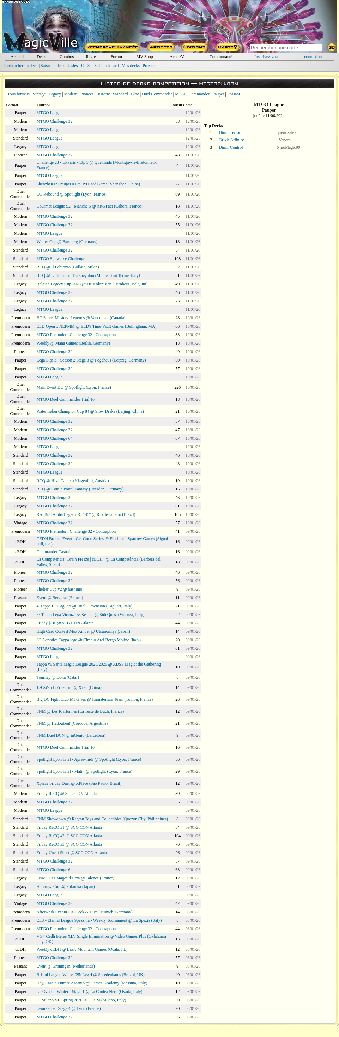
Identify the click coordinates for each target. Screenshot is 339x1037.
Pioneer (86, 94)
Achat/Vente (180, 56)
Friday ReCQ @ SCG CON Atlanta (66, 793)
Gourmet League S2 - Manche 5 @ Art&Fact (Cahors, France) (89, 206)
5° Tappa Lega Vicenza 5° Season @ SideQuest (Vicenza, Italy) (90, 614)
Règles (91, 56)
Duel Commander (157, 94)
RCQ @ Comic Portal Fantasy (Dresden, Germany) (79, 489)
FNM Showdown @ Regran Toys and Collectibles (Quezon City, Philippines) (102, 818)
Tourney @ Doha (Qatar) (57, 677)
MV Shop (145, 56)
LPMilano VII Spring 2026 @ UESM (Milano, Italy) (81, 1000)
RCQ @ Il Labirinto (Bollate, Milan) (67, 267)
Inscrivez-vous (266, 56)
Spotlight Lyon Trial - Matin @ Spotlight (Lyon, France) (84, 771)
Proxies (149, 65)
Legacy (55, 94)
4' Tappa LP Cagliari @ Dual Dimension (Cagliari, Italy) (84, 606)
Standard (120, 94)
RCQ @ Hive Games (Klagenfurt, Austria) (72, 480)
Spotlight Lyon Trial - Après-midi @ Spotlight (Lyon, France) (88, 759)
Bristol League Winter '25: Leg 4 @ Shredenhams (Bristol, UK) (90, 974)
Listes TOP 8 (79, 65)
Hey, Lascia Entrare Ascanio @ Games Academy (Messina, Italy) (91, 983)
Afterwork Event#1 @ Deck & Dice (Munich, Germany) (84, 911)
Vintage (39, 94)
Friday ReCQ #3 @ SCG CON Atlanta (69, 844)
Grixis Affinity (231, 139)
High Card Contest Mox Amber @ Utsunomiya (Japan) (83, 631)
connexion (313, 56)
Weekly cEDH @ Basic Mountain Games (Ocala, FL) (81, 949)
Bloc (135, 94)
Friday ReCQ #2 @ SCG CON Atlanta (69, 835)
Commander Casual (53, 551)
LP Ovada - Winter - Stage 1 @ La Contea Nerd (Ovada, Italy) (89, 991)
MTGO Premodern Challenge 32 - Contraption (76, 334)
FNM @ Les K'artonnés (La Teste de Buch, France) (80, 711)
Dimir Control (231, 147)
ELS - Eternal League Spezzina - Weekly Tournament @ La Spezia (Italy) (99, 920)
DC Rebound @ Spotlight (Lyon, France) (71, 194)
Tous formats (18, 94)
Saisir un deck (53, 65)
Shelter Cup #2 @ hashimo (59, 589)
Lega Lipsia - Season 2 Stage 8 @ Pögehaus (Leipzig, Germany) (91, 360)
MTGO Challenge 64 (54, 438)
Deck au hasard (106, 65)
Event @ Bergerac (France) (59, 597)
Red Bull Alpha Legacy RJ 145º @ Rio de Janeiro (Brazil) (85, 514)
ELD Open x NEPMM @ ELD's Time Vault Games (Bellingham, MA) (96, 326)
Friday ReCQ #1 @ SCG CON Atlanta (69, 827)
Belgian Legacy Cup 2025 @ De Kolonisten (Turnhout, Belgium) (91, 284)
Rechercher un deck (21, 65)
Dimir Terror (229, 132)
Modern (70, 94)
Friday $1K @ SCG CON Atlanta (64, 623)
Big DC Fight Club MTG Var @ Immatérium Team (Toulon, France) (94, 699)
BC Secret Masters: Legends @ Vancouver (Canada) (80, 317)
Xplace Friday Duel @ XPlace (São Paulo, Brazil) (78, 783)
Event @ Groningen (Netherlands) (65, 966)
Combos (67, 56)
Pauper (218, 94)
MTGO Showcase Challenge (60, 258)
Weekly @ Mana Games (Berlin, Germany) (73, 343)
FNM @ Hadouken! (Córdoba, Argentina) (72, 723)
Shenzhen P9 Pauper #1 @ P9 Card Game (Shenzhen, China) (88, 183)
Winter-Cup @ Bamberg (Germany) (66, 241)
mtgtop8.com (218, 83)
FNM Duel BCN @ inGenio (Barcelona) (70, 735)
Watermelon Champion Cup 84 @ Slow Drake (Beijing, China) (90, 411)
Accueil (17, 56)
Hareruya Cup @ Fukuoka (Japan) (65, 886)
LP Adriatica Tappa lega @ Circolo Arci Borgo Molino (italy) (88, 639)
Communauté (221, 56)
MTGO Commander (192, 94)
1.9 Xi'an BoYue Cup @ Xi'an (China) (68, 687)
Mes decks (131, 65)
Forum (116, 56)
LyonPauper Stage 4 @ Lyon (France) (68, 1008)
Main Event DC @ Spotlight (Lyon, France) (73, 387)
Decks (42, 56)
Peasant (233, 94)
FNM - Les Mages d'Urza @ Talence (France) (75, 878)
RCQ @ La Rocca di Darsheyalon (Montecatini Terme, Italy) (88, 275)
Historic (103, 94)
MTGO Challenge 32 (54, 121)
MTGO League (49, 112)
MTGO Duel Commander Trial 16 (65, 399)
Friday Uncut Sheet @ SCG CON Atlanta (71, 852)
